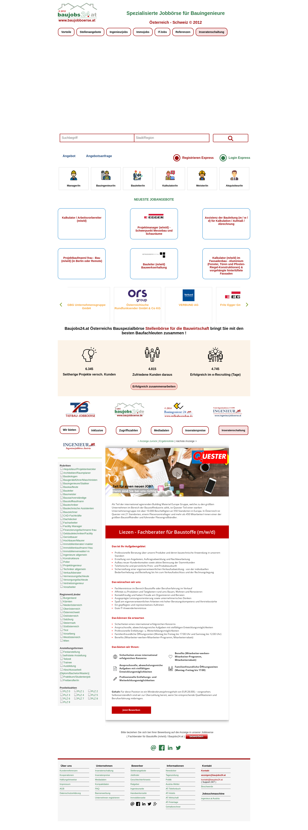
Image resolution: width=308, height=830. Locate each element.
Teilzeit (65, 658)
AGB (62, 788)
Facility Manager (71, 526)
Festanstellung (70, 651)
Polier (65, 561)
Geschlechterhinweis (140, 779)
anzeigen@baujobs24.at (213, 775)
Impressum (65, 784)
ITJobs (162, 32)
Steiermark (68, 622)
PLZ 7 (79, 698)
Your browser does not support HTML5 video (154, 94)
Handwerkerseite (138, 793)
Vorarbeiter (68, 586)
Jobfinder (134, 775)
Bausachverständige (73, 497)
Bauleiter (66, 490)
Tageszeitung (172, 775)
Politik (168, 779)
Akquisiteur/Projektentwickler (78, 469)
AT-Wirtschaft (172, 797)
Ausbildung (68, 666)
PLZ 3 (65, 695)
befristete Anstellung (73, 655)
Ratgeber (134, 784)
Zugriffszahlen (128, 430)
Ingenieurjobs (119, 32)
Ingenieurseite (137, 788)
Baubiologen (68, 476)
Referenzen (183, 32)
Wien (64, 640)
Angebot (69, 156)
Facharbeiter (69, 522)
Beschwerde (207, 786)
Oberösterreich (70, 608)
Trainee (66, 662)
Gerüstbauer (68, 536)
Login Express (239, 157)
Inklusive (97, 430)
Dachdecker (68, 519)
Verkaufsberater (70, 572)
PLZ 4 (79, 695)
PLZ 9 (65, 702)
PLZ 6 (65, 698)
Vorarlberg (67, 633)
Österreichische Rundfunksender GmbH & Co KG (142, 306)
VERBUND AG (193, 304)
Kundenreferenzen (69, 770)
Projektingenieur (71, 565)
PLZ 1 (79, 691)
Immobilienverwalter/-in (75, 551)
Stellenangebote (90, 32)
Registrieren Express (198, 157)
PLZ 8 (93, 698)
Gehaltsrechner (173, 806)
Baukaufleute (69, 486)
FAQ (97, 788)
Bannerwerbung (102, 793)
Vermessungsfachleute (74, 576)
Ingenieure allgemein (73, 554)
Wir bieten (69, 429)
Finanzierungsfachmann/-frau (78, 529)
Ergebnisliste (166, 441)
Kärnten (66, 601)
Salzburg (66, 619)
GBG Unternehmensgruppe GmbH (91, 306)
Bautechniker (69, 504)
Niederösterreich (71, 605)
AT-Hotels (170, 793)
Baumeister (68, 494)
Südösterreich (69, 626)
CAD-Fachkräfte (71, 515)
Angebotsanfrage (99, 156)
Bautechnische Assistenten (77, 508)
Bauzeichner (68, 512)
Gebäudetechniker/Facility (76, 533)
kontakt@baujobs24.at (212, 779)
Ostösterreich (69, 615)
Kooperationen (67, 775)
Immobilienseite (137, 797)
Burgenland (68, 597)
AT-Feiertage (172, 802)
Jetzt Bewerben (131, 710)
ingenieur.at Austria (210, 798)
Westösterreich (70, 637)
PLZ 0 (65, 691)
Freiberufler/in (69, 680)
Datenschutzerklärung (70, 793)
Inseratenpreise (195, 430)
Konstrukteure (69, 558)
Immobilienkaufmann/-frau (76, 547)
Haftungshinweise (68, 779)
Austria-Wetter (173, 784)
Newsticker (171, 770)
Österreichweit (70, 612)
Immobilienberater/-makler (76, 544)
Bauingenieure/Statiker (74, 483)
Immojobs (142, 32)
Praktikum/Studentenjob (75, 676)
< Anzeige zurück (147, 441)
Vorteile (66, 32)
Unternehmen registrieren (107, 797)
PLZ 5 (93, 695)
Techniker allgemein (73, 569)
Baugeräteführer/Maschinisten (78, 479)
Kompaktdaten (102, 784)
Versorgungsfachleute (74, 579)
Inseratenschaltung (211, 32)
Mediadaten (161, 430)
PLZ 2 (93, 691)
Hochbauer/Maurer (72, 540)
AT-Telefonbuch (173, 788)
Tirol (64, 630)
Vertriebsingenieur (72, 583)
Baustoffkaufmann (72, 501)
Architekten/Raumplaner (75, 472)
